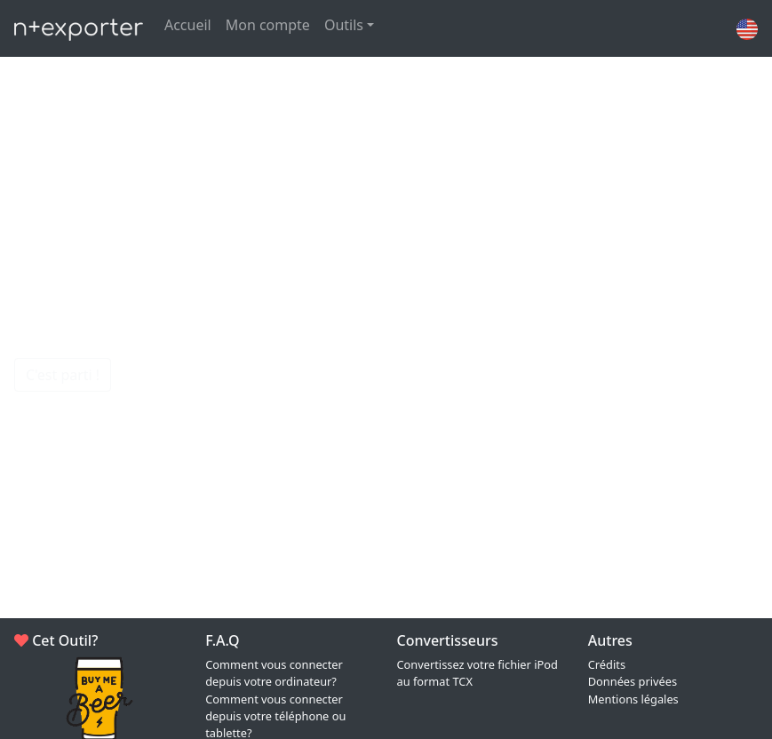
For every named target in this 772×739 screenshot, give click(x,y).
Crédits (606, 664)
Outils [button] (343, 25)
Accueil (187, 25)
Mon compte (268, 25)
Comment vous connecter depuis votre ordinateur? (274, 672)
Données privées (632, 681)
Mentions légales (633, 699)
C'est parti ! (62, 375)
